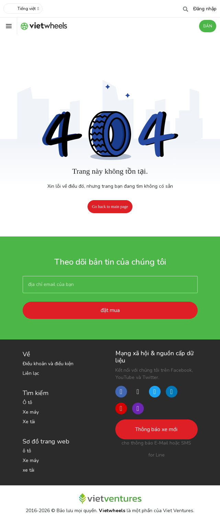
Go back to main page (110, 206)
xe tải (28, 470)
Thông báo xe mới (156, 429)
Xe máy (31, 412)
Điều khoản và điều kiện (48, 363)
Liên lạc (31, 373)
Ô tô (27, 402)
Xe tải (29, 421)
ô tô (27, 451)
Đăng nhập (205, 8)
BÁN (207, 26)
